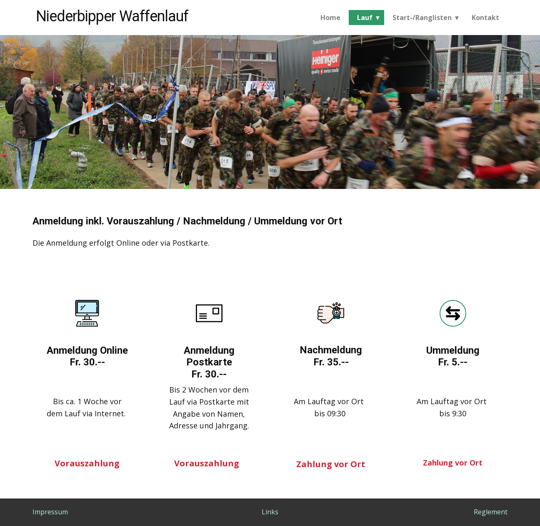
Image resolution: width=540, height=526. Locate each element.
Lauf (364, 17)
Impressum (50, 511)
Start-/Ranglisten (422, 17)
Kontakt (485, 17)
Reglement (491, 511)
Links (270, 511)
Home (330, 17)
